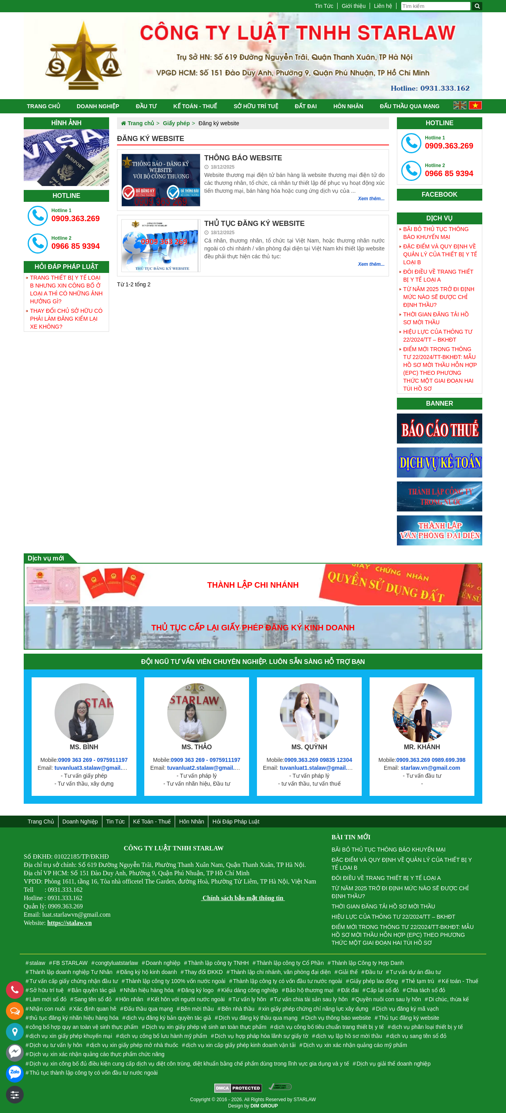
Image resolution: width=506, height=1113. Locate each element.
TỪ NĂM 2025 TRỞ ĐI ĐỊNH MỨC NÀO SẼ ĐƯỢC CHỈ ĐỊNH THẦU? (438, 297)
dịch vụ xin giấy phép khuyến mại (71, 1036)
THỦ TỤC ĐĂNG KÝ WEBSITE (254, 223)
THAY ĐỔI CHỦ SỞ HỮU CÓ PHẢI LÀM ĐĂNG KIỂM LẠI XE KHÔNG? (66, 319)
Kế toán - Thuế (195, 106)
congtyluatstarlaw (116, 963)
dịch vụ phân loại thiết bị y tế (427, 1027)
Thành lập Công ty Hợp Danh (367, 963)
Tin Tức (324, 6)
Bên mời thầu (197, 1009)
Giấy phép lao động (374, 981)
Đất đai (306, 106)
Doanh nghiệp (98, 106)
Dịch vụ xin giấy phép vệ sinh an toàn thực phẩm (206, 1027)
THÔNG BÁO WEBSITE (243, 158)
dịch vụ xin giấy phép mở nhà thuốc (134, 1045)
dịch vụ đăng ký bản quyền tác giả (168, 1018)
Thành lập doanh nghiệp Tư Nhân (71, 972)
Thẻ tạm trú (420, 981)
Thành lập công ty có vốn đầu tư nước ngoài (287, 981)
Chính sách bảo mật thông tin (243, 898)
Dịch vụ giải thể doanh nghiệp (393, 1063)
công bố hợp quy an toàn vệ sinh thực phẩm (84, 1027)
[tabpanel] (66, 157)
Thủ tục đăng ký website (409, 1018)
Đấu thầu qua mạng (410, 106)
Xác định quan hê (95, 1009)
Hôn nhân (348, 106)
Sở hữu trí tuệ (256, 106)
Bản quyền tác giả (94, 990)
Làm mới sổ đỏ (48, 999)
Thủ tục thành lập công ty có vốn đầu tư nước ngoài (94, 1073)
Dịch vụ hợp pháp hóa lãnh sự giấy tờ (261, 1036)
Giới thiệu (354, 6)
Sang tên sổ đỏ (92, 999)
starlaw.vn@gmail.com (430, 768)
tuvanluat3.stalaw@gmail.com (94, 768)
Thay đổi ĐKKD (204, 972)
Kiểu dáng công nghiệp (249, 990)
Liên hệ (383, 6)
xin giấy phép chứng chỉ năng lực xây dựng (315, 1009)
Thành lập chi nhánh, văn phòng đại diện (280, 972)
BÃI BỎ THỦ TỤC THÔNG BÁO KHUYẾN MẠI (436, 233)
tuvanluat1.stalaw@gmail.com (319, 768)
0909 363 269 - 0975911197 (93, 760)
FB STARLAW (70, 963)
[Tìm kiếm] (477, 6)
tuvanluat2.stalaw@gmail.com (206, 768)
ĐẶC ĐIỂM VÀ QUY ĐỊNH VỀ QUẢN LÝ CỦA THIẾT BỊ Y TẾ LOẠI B (440, 254)
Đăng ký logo (197, 990)
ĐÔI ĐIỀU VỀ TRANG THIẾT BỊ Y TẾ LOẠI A (438, 276)
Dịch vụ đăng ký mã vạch (407, 1009)
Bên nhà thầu (238, 1009)
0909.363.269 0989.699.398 (430, 760)
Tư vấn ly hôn (249, 999)
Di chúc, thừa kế (449, 999)
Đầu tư (146, 106)
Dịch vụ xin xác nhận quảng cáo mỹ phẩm (355, 1045)
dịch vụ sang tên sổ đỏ (418, 1036)
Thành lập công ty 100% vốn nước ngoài (175, 981)
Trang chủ (43, 106)
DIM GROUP (264, 1106)
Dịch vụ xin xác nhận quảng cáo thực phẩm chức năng (97, 1054)
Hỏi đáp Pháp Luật (235, 821)
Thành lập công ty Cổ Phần (290, 963)
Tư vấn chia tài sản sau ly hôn (311, 999)
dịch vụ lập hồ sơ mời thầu (349, 1036)
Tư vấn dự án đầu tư (415, 972)
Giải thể (348, 972)
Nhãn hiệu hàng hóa (149, 990)
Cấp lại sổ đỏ (382, 990)
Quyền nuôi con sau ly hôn (388, 999)
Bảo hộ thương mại (310, 990)
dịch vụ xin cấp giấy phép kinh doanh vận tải (241, 1045)
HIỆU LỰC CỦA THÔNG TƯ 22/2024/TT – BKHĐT (437, 336)
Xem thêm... (371, 198)
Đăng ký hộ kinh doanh (148, 972)
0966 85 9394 (75, 242)
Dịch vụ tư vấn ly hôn (56, 1045)
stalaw (37, 963)
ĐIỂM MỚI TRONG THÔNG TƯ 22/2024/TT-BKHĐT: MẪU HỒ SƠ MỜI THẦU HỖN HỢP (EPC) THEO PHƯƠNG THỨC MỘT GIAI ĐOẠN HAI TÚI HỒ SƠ (440, 369)
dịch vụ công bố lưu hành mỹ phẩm (163, 1036)
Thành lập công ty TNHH (218, 963)
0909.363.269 (75, 215)
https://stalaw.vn (69, 922)
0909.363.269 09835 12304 (318, 760)
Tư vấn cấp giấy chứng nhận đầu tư (74, 981)
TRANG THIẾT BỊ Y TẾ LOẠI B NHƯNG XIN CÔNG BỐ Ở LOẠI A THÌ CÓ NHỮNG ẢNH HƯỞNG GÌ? (66, 289)
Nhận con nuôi (48, 1009)
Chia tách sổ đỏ (426, 990)
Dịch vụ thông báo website (338, 1018)
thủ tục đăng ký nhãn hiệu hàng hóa (74, 1018)
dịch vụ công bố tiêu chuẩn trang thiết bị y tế (329, 1027)
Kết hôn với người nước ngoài (188, 999)
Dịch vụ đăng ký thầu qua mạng (258, 1018)
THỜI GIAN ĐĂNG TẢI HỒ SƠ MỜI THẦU (436, 318)
